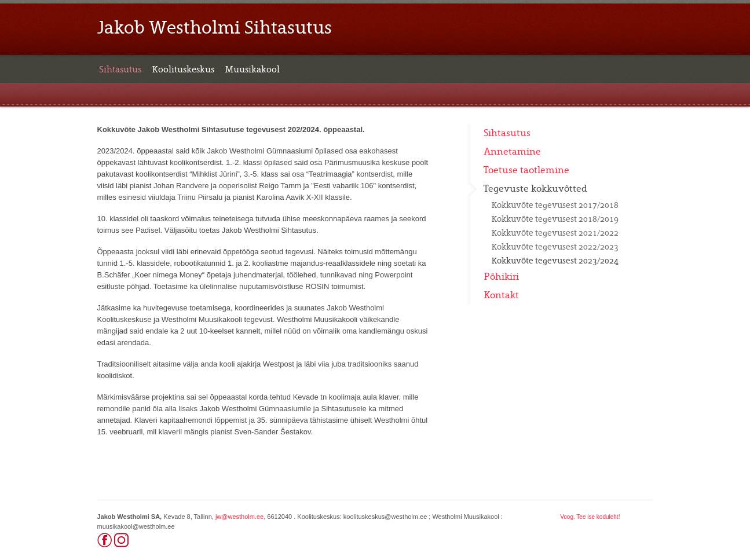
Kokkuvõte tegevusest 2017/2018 (555, 205)
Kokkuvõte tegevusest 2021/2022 (555, 233)
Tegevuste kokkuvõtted (535, 189)
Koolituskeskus (183, 69)
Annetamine (512, 152)
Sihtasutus (120, 69)
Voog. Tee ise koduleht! (590, 517)
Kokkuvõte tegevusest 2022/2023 (555, 246)
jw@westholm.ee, (240, 516)
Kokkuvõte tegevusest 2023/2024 (555, 260)
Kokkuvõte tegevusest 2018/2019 (555, 219)
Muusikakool (252, 69)
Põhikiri (501, 277)
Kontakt (501, 295)
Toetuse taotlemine (526, 170)
